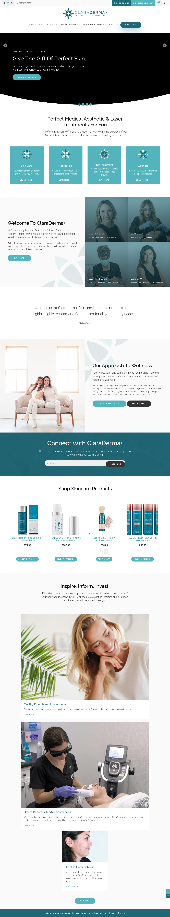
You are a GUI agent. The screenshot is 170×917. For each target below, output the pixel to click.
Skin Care (27, 166)
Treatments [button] (45, 25)
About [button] (112, 25)
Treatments (92, 885)
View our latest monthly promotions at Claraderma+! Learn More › (85, 913)
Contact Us (55, 776)
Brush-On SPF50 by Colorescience (104, 539)
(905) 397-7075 (25, 3)
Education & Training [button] (93, 25)
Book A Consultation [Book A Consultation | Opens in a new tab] (109, 404)
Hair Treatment (104, 165)
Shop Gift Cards (26, 78)
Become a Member (142, 3)
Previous (7, 65)
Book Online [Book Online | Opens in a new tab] (117, 3)
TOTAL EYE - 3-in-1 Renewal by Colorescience (65, 539)
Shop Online (138, 404)
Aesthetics (65, 166)
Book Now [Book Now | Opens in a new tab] (84, 853)
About (90, 896)
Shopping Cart (158, 3)
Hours (48, 898)
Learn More (26, 181)
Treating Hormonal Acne (131, 650)
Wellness (143, 166)
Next (162, 65)
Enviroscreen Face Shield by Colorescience (27, 539)
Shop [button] (31, 25)
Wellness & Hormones (96, 889)
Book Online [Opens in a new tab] (92, 900)
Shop (90, 882)
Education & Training (96, 892)
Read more (19, 671)
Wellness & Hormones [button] (67, 25)
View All (84, 695)
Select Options (26, 559)
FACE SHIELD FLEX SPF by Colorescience (142, 539)
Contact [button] (129, 25)
